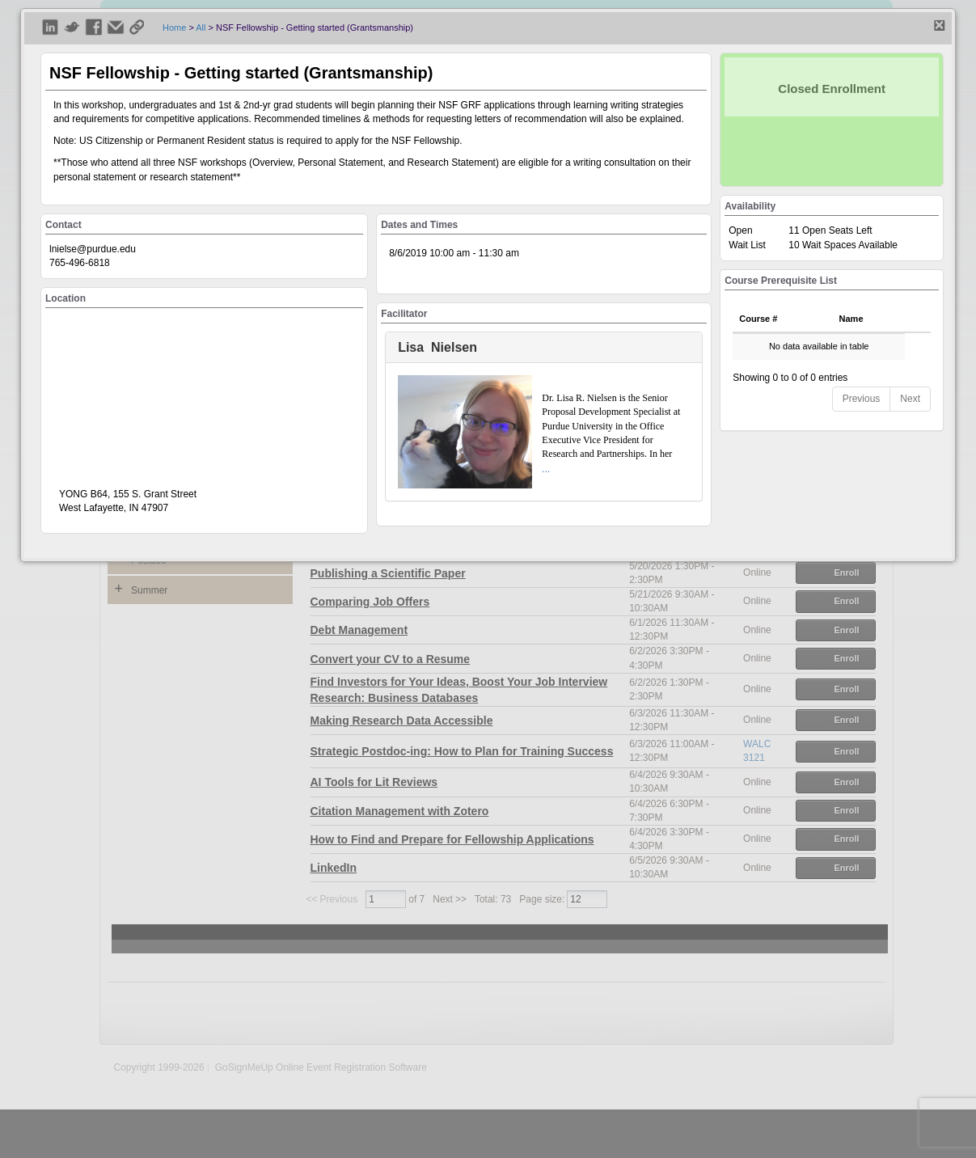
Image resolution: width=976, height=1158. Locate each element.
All (200, 27)
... (546, 469)
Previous (862, 398)
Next (910, 398)
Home (174, 27)
